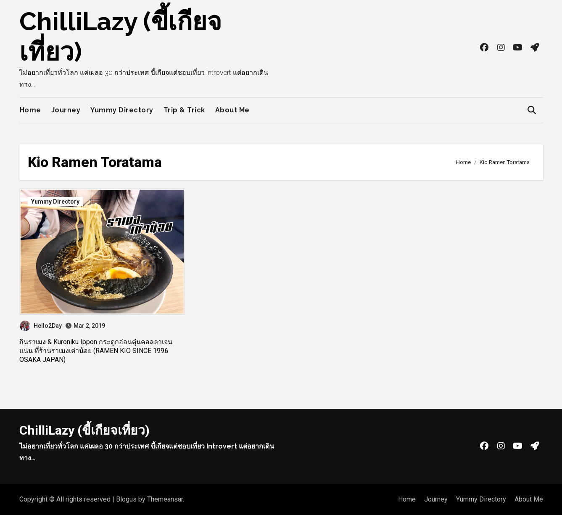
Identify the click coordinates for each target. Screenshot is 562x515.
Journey (66, 110)
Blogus (126, 499)
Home (30, 110)
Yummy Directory (121, 110)
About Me (232, 110)
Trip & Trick (184, 110)
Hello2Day (41, 325)
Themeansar (165, 499)
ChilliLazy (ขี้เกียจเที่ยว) (84, 430)
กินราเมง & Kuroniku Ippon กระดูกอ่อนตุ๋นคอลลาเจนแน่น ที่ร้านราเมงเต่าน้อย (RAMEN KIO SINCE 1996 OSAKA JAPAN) (95, 351)
